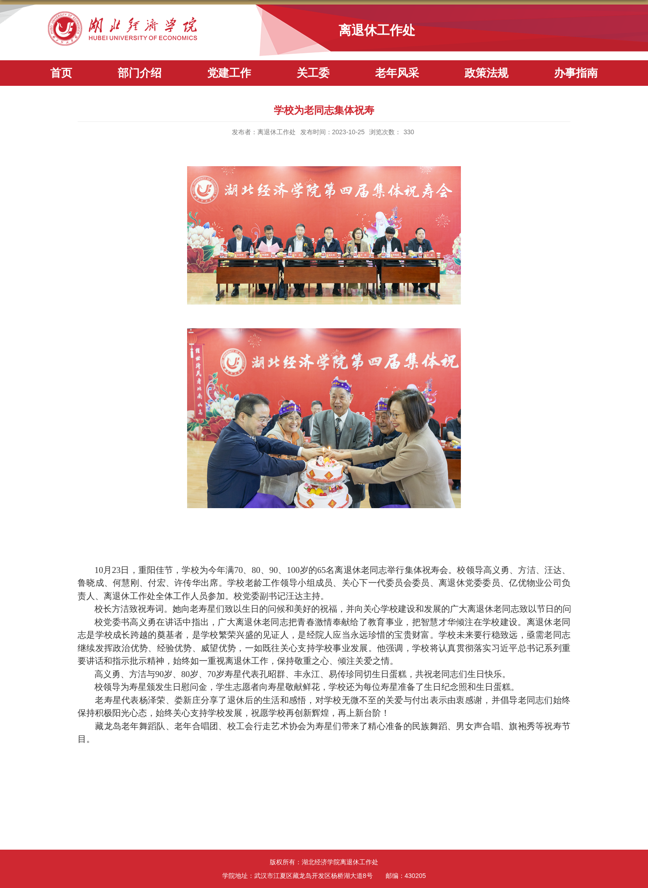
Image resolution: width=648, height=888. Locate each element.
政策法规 (486, 73)
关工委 (313, 73)
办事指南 (576, 73)
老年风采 (397, 73)
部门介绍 (140, 73)
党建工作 (229, 73)
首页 (61, 73)
